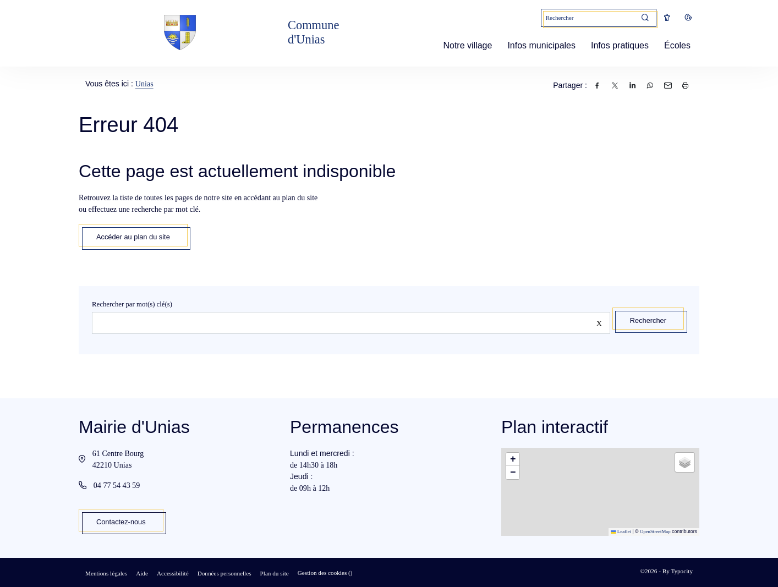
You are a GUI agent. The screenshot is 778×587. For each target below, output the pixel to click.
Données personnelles (224, 573)
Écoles (673, 45)
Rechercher (648, 320)
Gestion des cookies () (325, 572)
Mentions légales (106, 573)
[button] (512, 459)
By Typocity (677, 571)
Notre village (463, 45)
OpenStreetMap (655, 531)
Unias (144, 83)
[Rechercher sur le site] (351, 323)
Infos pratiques (615, 45)
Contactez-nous (121, 522)
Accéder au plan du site (133, 237)
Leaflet (621, 531)
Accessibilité (173, 573)
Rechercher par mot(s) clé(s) (132, 304)
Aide (142, 573)
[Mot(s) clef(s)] (588, 17)
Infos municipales (537, 45)
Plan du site (274, 573)
